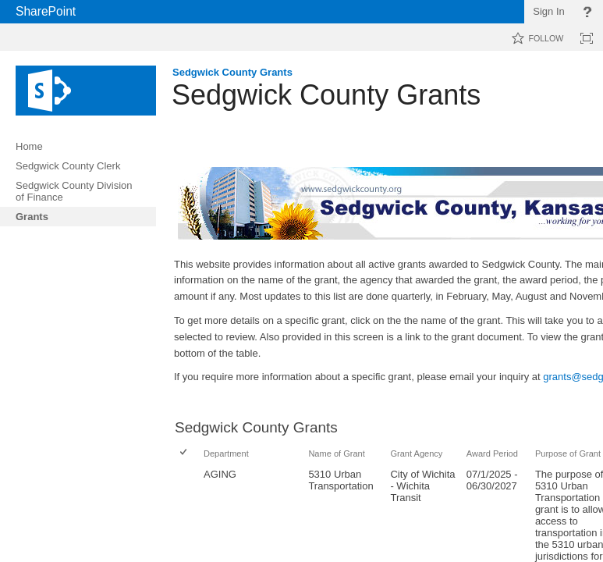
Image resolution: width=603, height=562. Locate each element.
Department (226, 453)
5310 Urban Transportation (340, 480)
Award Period (492, 453)
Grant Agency (416, 453)
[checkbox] (184, 453)
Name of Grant (336, 453)
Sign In (548, 11)
